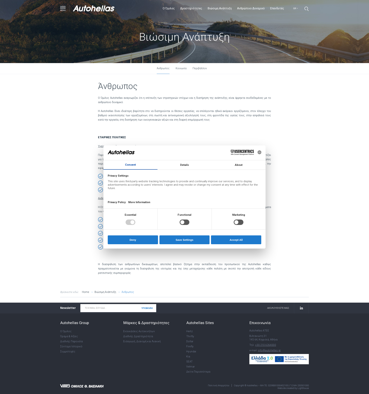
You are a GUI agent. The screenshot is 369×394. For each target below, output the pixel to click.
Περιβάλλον (200, 68)
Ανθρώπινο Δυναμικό (251, 8)
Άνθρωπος (163, 68)
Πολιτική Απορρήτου (218, 385)
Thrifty (190, 336)
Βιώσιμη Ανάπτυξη (220, 8)
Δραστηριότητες (191, 8)
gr (295, 8)
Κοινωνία (181, 68)
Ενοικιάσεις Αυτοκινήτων (139, 331)
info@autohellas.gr (269, 350)
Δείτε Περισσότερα (198, 371)
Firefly (190, 346)
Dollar (189, 341)
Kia (188, 356)
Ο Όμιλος (169, 8)
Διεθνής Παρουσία (71, 341)
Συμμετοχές (67, 351)
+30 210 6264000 (265, 345)
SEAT (189, 361)
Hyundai (191, 351)
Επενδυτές (277, 8)
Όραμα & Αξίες (69, 336)
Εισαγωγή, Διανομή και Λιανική (142, 341)
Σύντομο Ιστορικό (71, 346)
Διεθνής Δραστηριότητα (138, 336)
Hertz (189, 331)
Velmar (190, 366)
